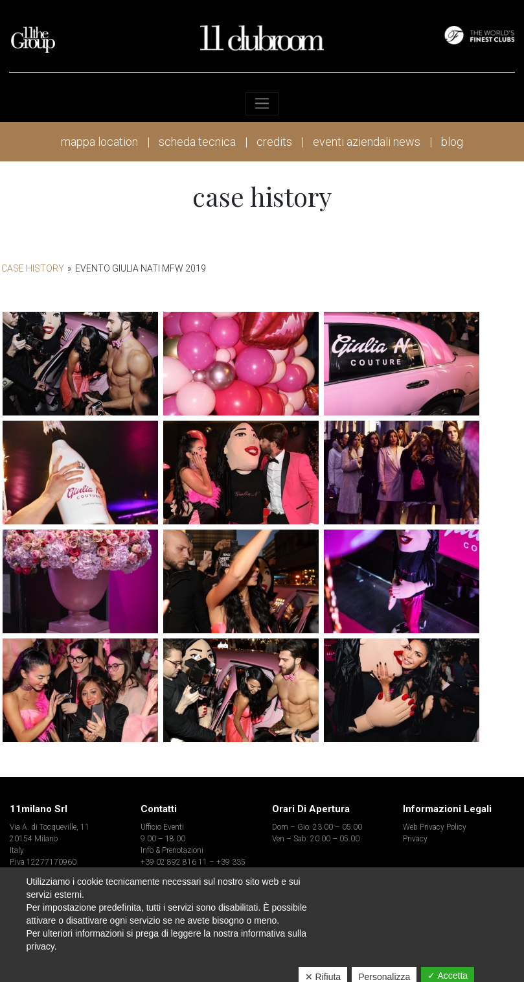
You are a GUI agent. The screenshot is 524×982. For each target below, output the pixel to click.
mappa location (99, 141)
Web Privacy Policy (434, 827)
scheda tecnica (197, 141)
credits (274, 141)
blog (452, 141)
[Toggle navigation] (262, 103)
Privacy (415, 838)
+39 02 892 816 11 (174, 862)
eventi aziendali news (366, 141)
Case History (32, 268)
